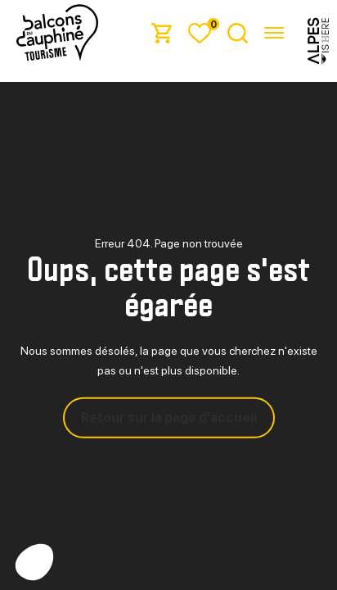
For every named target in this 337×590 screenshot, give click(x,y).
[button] (34, 562)
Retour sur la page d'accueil (169, 417)
